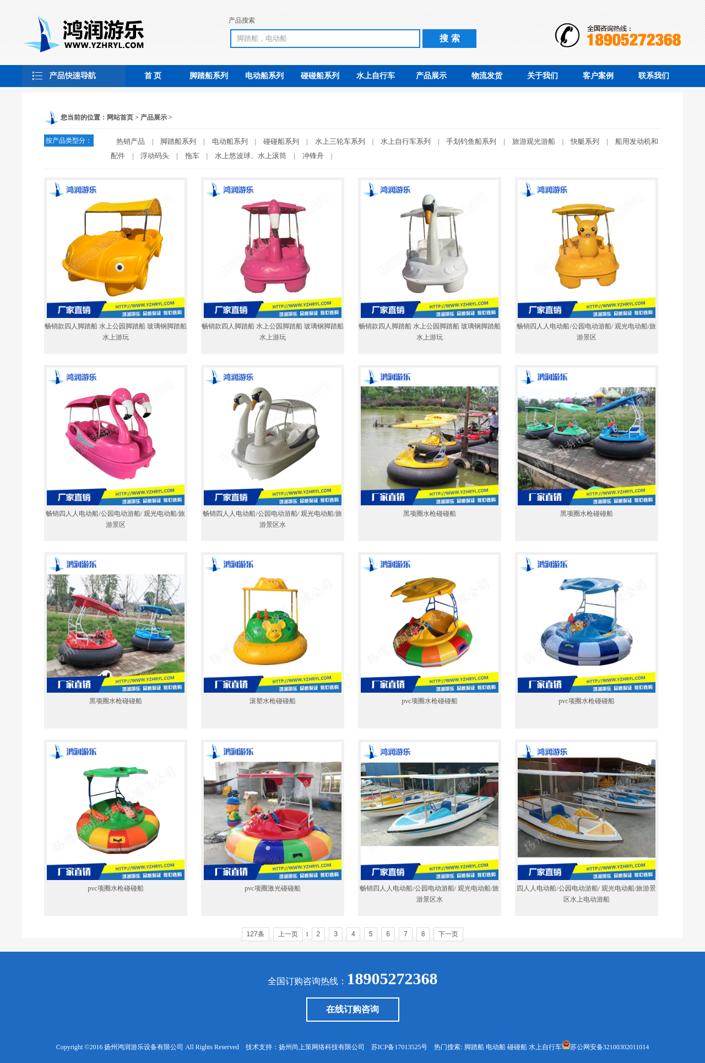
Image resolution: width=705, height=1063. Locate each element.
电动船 (496, 1047)
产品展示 (431, 76)
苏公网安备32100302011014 (609, 1047)
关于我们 (542, 76)
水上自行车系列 (406, 141)
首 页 (153, 76)
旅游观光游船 (533, 141)
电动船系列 (264, 76)
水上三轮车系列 (340, 141)
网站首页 (120, 117)
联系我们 (653, 76)
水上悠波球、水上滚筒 (250, 156)
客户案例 (598, 76)
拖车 (192, 156)
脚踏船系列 (208, 76)
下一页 (448, 934)
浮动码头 (154, 156)
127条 (255, 934)
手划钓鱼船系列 (471, 141)
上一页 (288, 934)
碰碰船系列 (320, 76)
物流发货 (486, 76)
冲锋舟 (313, 156)
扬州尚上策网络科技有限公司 (322, 1047)
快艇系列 (585, 141)
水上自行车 (375, 76)
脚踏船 (474, 1047)
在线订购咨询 (352, 1009)
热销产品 (130, 141)
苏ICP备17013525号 (399, 1047)
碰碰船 (517, 1047)
